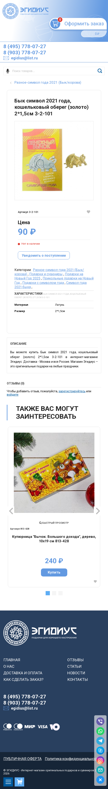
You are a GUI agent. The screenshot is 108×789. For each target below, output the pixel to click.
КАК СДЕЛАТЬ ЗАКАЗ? (23, 679)
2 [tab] (54, 593)
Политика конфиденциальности (73, 758)
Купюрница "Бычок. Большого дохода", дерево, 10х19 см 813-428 (54, 538)
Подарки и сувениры (46, 274)
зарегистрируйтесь (72, 391)
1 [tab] (48, 593)
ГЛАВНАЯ (11, 660)
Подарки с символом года (43, 283)
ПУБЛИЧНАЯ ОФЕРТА (22, 758)
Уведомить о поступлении (44, 255)
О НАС (8, 666)
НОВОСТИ (76, 673)
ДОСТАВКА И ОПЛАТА (22, 673)
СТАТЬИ (74, 666)
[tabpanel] (54, 507)
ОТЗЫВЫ (75, 660)
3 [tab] (60, 593)
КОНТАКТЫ (77, 679)
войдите (12, 394)
